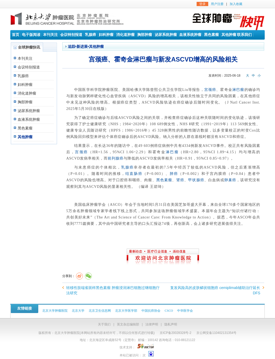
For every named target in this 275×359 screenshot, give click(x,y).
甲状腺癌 (196, 180)
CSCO (169, 311)
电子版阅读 (31, 35)
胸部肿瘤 (144, 35)
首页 (15, 35)
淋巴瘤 (238, 90)
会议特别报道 (71, 35)
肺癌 (174, 174)
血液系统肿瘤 (190, 35)
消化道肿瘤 (125, 35)
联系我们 (244, 35)
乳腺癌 (90, 35)
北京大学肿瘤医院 (55, 311)
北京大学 (78, 311)
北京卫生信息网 (100, 311)
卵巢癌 (230, 180)
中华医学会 (185, 311)
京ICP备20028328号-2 (175, 333)
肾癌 (180, 180)
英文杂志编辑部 (128, 324)
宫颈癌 (210, 90)
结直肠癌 (133, 174)
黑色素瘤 (211, 35)
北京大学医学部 (126, 311)
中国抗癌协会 (150, 311)
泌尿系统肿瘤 (166, 35)
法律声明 (151, 324)
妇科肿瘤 (106, 35)
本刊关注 (50, 35)
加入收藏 (236, 4)
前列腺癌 (116, 158)
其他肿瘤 (228, 35)
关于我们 (104, 324)
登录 (202, 4)
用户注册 (217, 4)
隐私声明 (170, 324)
